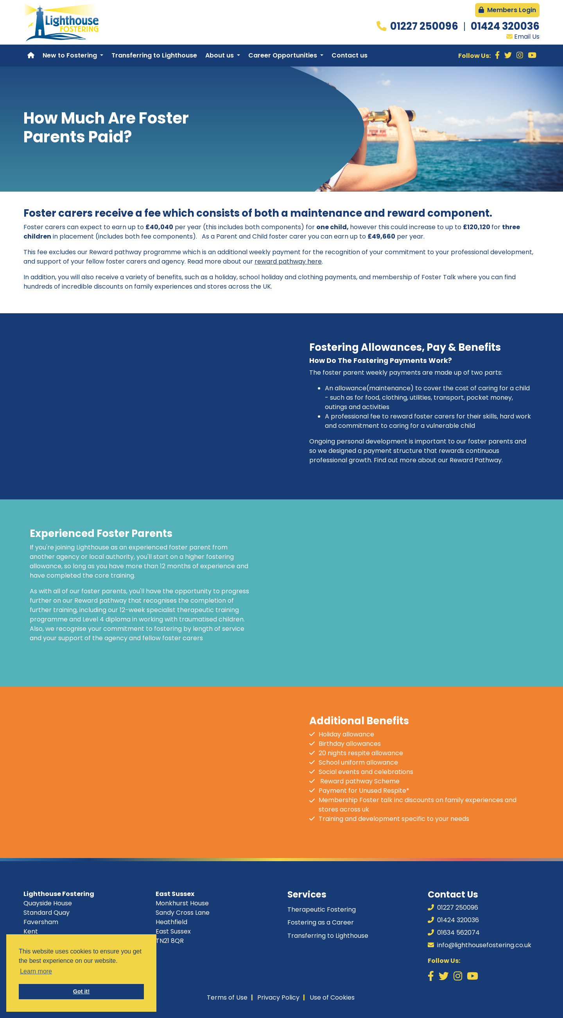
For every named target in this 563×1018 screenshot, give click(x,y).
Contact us (350, 55)
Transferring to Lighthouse (154, 55)
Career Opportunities (283, 55)
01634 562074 (454, 932)
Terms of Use (227, 997)
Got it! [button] (81, 991)
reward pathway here (288, 261)
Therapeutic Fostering (321, 909)
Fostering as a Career (320, 922)
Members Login (507, 9)
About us (220, 55)
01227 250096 (425, 26)
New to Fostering (71, 55)
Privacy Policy (278, 997)
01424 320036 (505, 26)
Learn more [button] (36, 971)
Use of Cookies (332, 997)
